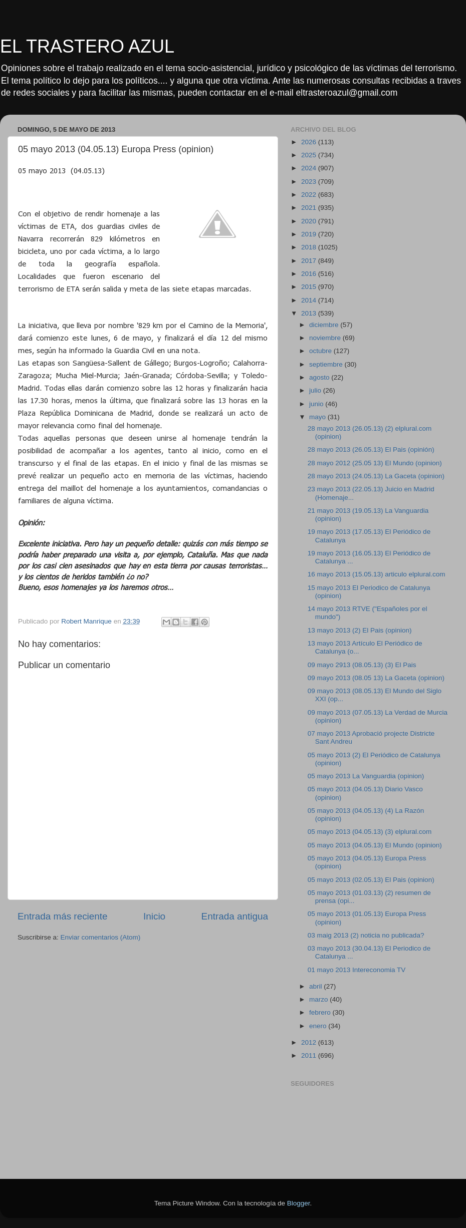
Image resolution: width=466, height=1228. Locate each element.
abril (316, 986)
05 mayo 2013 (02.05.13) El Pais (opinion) (371, 879)
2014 (309, 300)
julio (316, 390)
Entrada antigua (234, 916)
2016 (309, 273)
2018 (309, 247)
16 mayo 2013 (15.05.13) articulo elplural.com (376, 574)
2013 (309, 313)
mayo (318, 417)
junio (317, 404)
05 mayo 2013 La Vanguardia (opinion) (366, 776)
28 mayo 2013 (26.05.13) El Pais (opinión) (371, 449)
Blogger (298, 1203)
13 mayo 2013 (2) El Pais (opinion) (360, 630)
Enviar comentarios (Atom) (101, 937)
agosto (320, 377)
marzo (319, 999)
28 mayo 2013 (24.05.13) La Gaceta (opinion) (376, 476)
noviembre (326, 338)
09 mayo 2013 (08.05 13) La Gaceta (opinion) (376, 678)
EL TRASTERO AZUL (87, 46)
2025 (309, 155)
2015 (309, 286)
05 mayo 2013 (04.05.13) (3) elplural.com (370, 831)
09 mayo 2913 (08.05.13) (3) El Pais (362, 665)
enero (318, 1026)
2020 (309, 221)
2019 (309, 234)
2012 (309, 1042)
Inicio (154, 916)
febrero (321, 1012)
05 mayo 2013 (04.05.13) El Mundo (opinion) (375, 845)
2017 (309, 260)
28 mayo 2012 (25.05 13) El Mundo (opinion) (375, 463)
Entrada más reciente (63, 916)
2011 (309, 1055)
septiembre (327, 364)
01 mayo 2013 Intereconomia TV (357, 970)
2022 (309, 194)
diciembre (324, 325)
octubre (321, 351)
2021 (309, 207)
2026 (309, 142)
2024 (309, 168)
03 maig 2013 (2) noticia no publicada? (366, 935)
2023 (309, 181)
